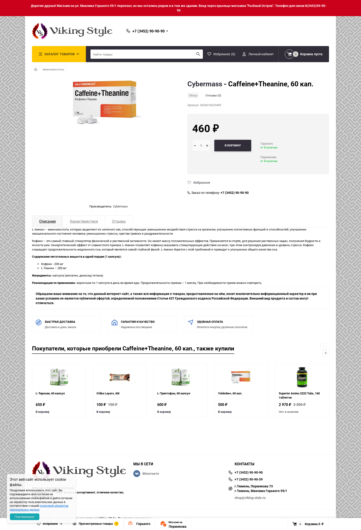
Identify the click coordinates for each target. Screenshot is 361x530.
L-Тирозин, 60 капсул (50, 393)
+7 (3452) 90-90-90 (235, 192)
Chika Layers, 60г (108, 393)
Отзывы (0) (213, 95)
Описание (47, 221)
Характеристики (84, 221)
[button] (325, 353)
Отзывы (119, 221)
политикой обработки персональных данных (39, 507)
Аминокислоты (53, 69)
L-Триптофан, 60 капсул (173, 393)
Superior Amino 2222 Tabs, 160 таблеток (299, 395)
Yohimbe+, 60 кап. (230, 393)
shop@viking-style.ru (250, 497)
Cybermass (120, 206)
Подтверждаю (25, 517)
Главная (35, 69)
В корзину (42, 412)
